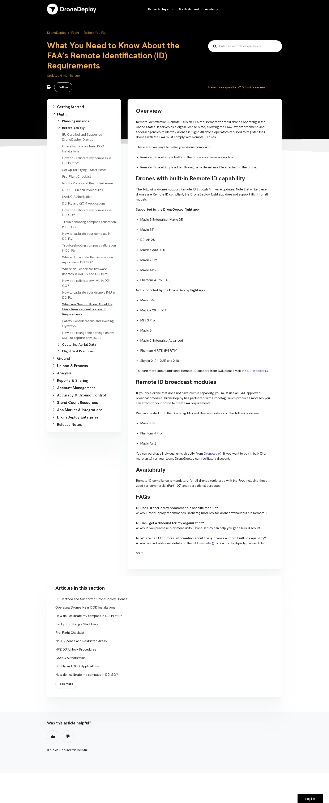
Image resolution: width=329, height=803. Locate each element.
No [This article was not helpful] (68, 736)
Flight (75, 32)
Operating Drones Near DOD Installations (85, 607)
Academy (211, 9)
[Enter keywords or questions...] (245, 46)
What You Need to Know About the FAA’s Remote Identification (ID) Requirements (87, 309)
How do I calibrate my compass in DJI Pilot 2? (88, 616)
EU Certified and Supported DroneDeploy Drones (91, 599)
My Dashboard (189, 9)
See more (66, 684)
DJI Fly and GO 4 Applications (84, 203)
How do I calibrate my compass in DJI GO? (86, 674)
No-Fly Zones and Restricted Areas (88, 183)
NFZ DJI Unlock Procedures (82, 190)
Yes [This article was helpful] (53, 736)
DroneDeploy (57, 32)
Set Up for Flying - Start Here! (84, 170)
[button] (84, 107)
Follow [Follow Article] (63, 87)
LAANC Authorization (77, 196)
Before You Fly (95, 32)
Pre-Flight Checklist (76, 176)
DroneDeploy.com (160, 9)
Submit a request (254, 87)
